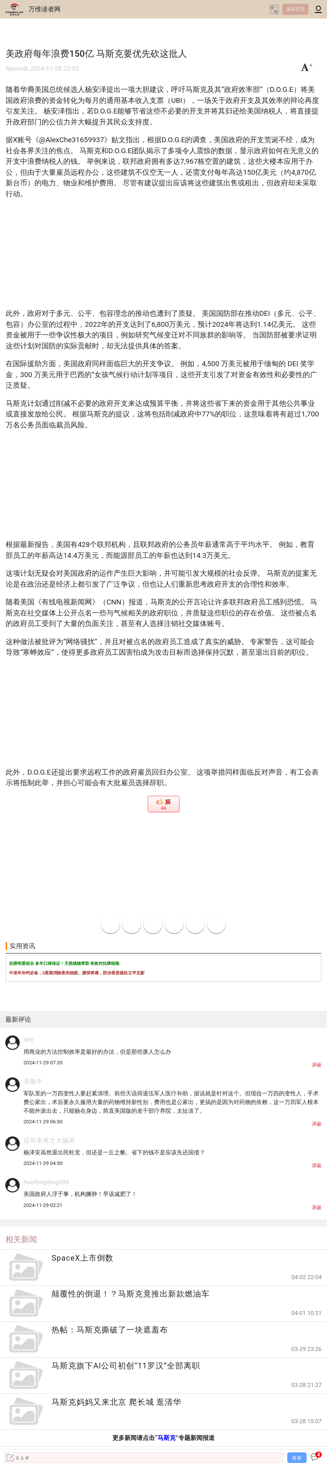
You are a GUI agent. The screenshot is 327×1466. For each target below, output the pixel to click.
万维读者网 (44, 9)
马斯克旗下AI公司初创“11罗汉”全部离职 (125, 1365)
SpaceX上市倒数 (82, 1258)
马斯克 (166, 1437)
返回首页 (296, 9)
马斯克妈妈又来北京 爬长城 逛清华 (116, 1402)
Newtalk (17, 68)
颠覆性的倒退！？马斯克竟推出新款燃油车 (130, 1293)
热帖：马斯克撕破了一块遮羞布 (109, 1329)
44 (163, 808)
